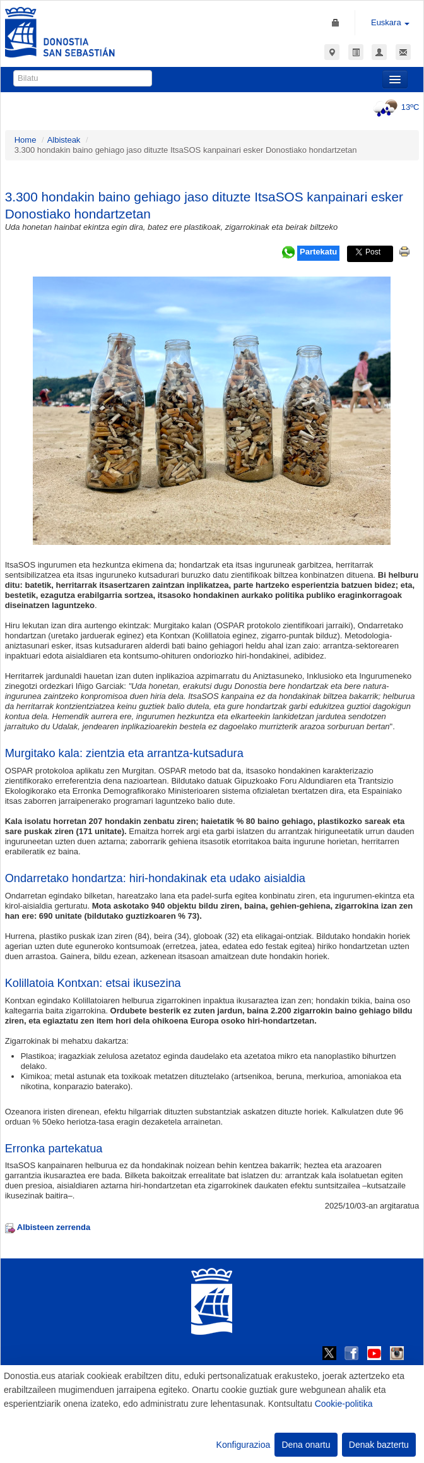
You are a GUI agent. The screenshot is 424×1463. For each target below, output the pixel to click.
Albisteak (64, 140)
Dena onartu (305, 1445)
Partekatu (318, 251)
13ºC (395, 107)
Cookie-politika (344, 1404)
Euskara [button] (390, 22)
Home (26, 140)
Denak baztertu (379, 1445)
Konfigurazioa (243, 1445)
